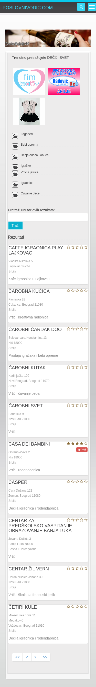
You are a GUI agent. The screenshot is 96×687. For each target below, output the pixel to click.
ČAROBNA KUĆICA (29, 291)
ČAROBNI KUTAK (27, 367)
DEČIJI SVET (58, 57)
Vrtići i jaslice (29, 172)
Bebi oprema (29, 144)
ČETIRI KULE (22, 607)
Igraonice (27, 183)
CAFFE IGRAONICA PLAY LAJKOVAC (35, 250)
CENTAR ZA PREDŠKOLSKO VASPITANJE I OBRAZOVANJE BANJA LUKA (41, 525)
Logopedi (27, 134)
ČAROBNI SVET (25, 405)
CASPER (17, 482)
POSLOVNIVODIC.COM (28, 7)
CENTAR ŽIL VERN (28, 568)
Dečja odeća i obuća (35, 155)
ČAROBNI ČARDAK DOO (35, 329)
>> (45, 657)
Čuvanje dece (30, 193)
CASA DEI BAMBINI (29, 444)
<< (17, 657)
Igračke (26, 165)
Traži (15, 225)
